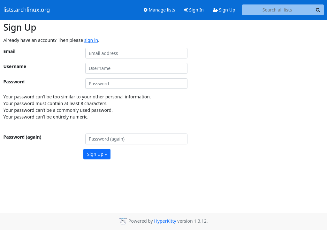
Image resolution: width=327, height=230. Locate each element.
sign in (91, 40)
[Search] (318, 9)
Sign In (194, 10)
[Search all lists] (277, 9)
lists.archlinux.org (27, 10)
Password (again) (23, 137)
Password (14, 82)
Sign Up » (97, 154)
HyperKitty (165, 221)
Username (15, 66)
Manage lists (159, 10)
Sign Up (224, 10)
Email (10, 51)
